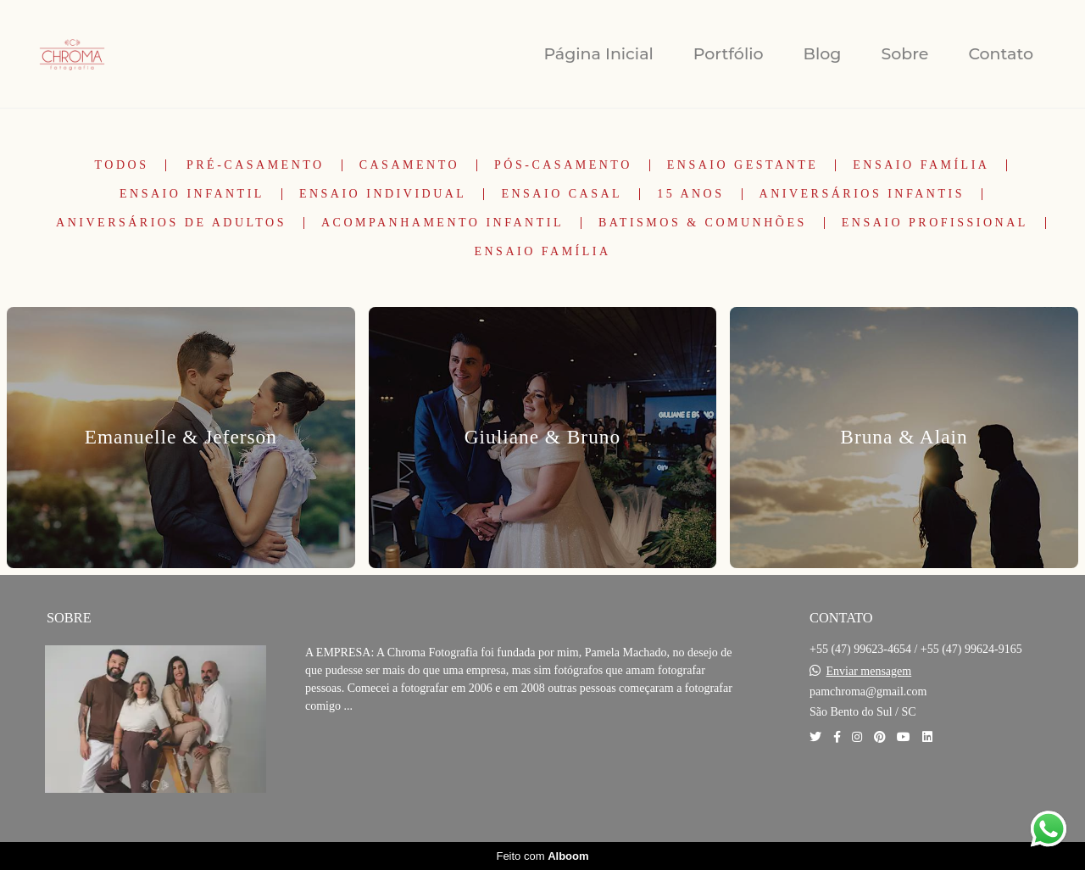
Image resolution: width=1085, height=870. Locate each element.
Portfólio (728, 54)
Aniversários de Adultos (171, 223)
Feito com (542, 856)
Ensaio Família (921, 165)
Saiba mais (363, 757)
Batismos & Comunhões (702, 223)
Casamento (409, 165)
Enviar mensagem (869, 672)
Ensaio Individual (383, 194)
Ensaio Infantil (192, 194)
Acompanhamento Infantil (442, 223)
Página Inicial (598, 54)
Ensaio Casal (561, 194)
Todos (122, 165)
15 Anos (690, 194)
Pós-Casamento (563, 165)
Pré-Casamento (255, 165)
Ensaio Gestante (743, 165)
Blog (823, 54)
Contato (1000, 54)
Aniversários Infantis (862, 194)
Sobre (904, 54)
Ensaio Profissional (935, 223)
